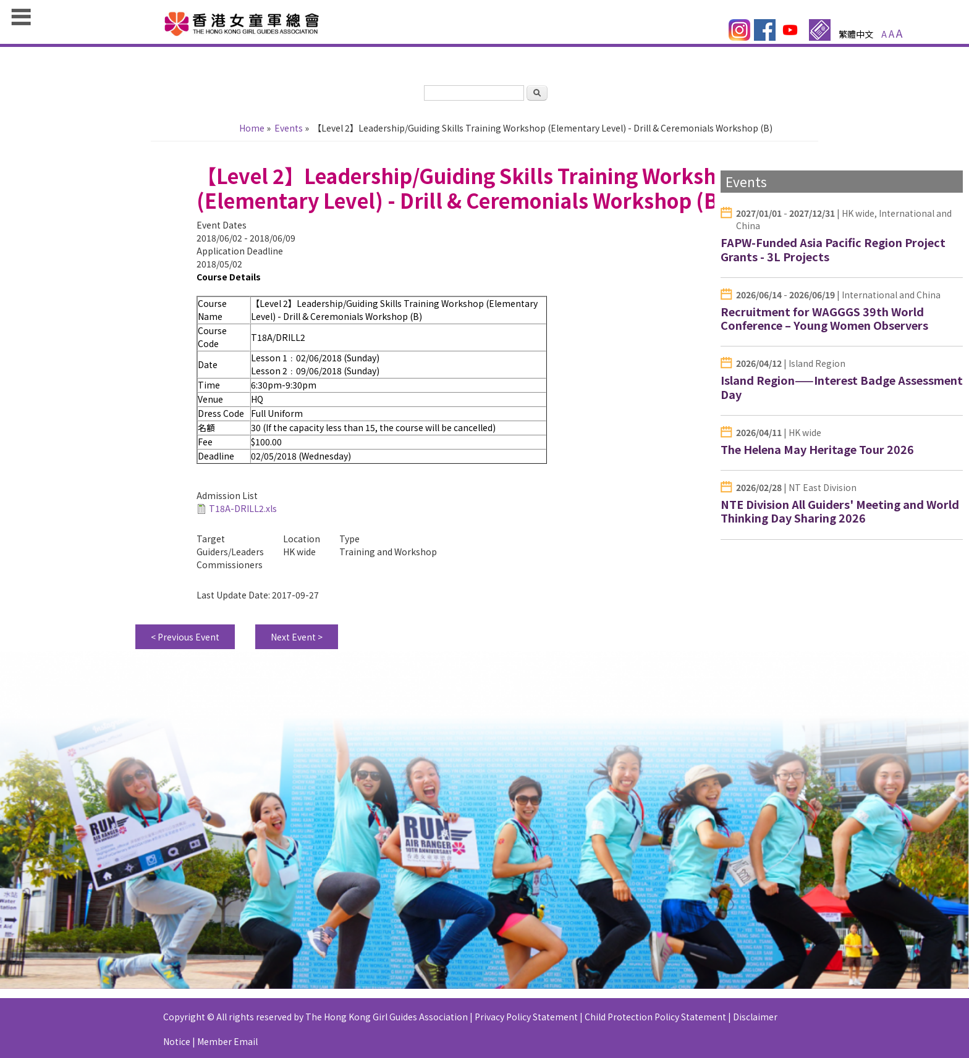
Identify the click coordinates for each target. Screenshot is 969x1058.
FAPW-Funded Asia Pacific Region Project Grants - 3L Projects (833, 249)
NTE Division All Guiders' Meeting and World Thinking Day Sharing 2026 (840, 511)
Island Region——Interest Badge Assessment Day (842, 387)
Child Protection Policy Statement (655, 1023)
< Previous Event (185, 643)
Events (288, 128)
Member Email (227, 1047)
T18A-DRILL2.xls (243, 514)
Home (251, 128)
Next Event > (297, 643)
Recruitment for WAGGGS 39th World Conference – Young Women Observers (824, 318)
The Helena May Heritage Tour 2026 (817, 449)
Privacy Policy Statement (526, 1023)
